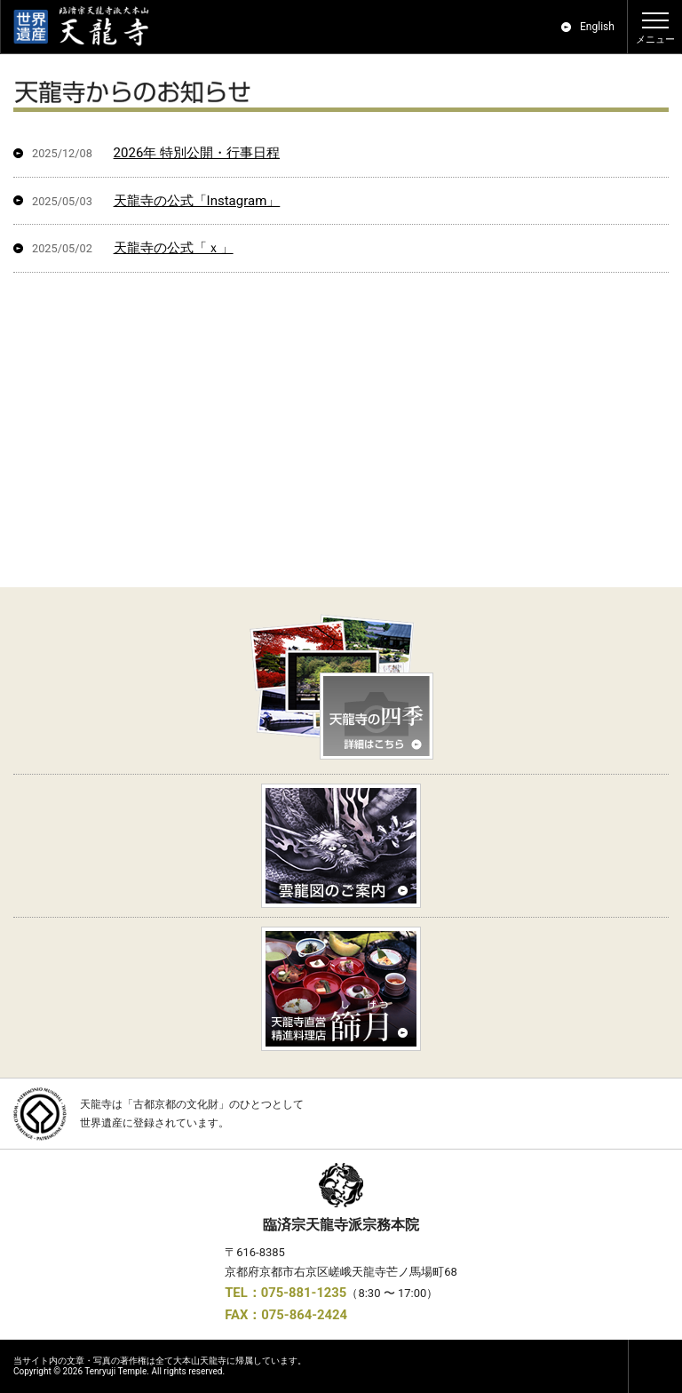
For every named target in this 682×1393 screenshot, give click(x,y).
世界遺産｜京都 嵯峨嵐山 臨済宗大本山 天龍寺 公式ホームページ (89, 26)
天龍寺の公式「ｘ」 (174, 248)
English (597, 26)
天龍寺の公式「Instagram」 (197, 201)
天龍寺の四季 (341, 689)
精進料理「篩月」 (341, 989)
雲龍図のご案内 (341, 846)
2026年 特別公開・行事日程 (197, 153)
